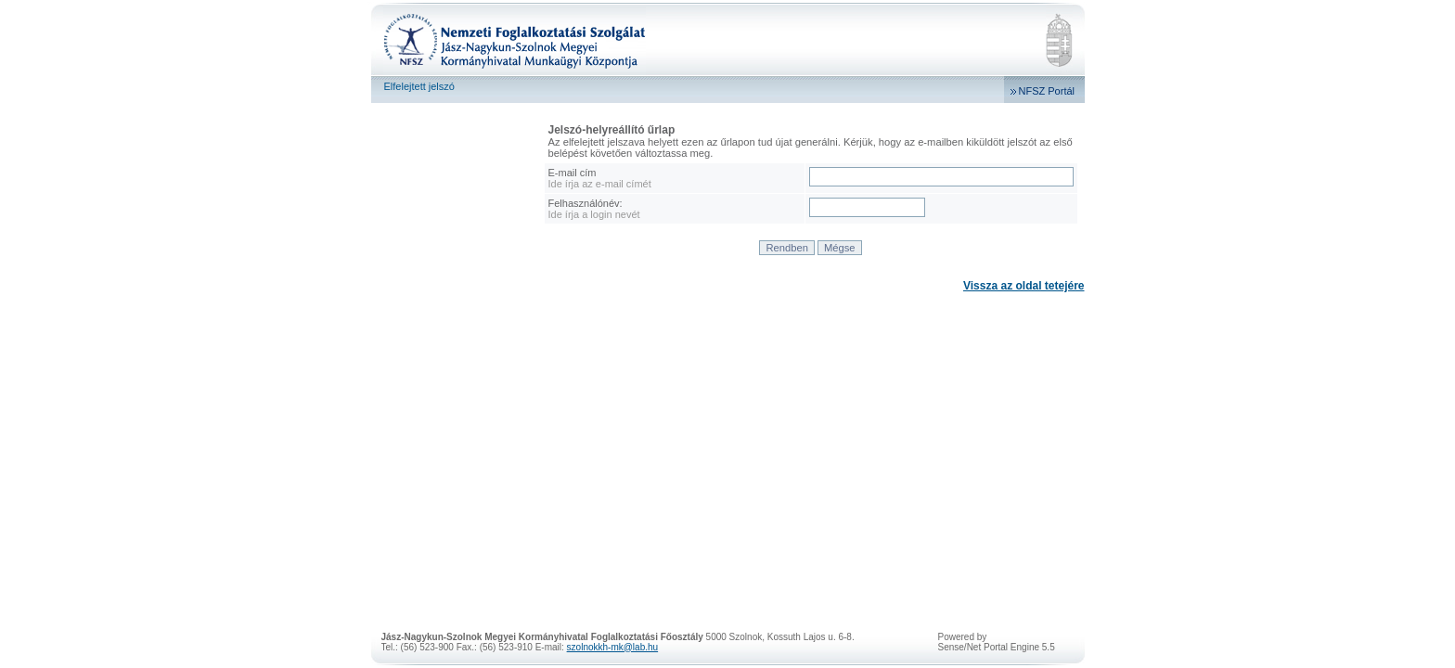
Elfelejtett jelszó (419, 86)
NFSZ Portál (1047, 90)
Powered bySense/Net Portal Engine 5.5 (996, 642)
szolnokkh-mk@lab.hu (613, 647)
